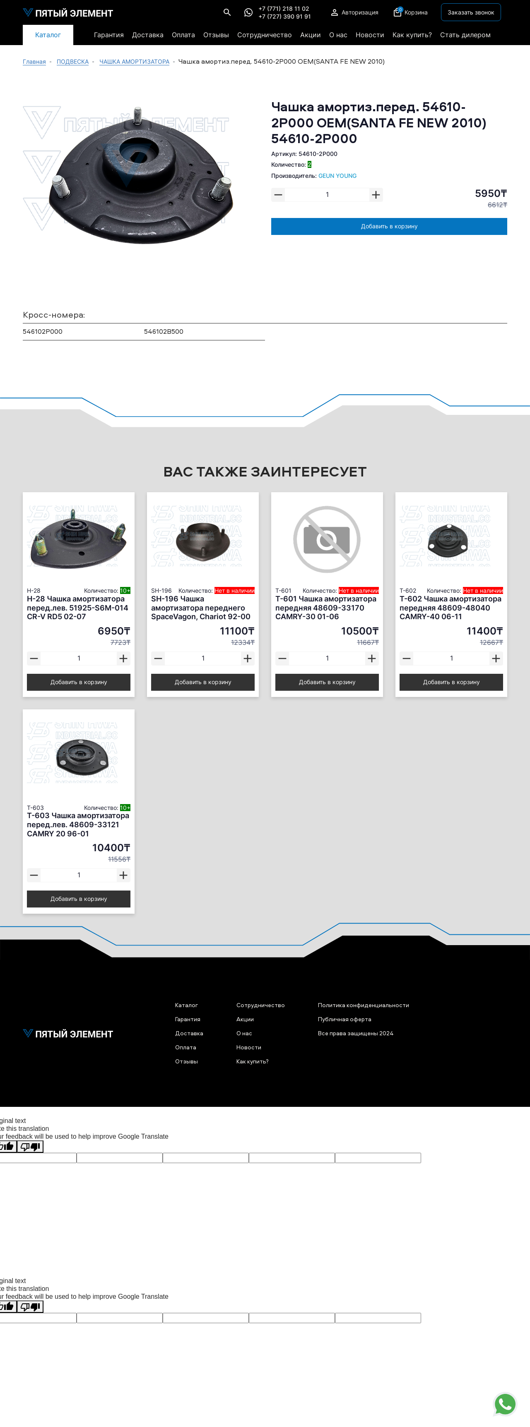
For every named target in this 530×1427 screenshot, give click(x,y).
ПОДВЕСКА (73, 61)
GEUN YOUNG (337, 175)
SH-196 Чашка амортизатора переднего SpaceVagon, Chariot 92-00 (201, 607)
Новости (370, 35)
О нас (338, 35)
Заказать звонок (471, 12)
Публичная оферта (344, 1019)
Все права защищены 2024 (356, 1033)
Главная (34, 61)
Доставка (148, 35)
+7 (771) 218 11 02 (283, 8)
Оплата (183, 35)
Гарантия (109, 35)
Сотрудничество (264, 35)
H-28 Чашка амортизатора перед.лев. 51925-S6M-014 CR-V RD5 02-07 (77, 607)
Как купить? (412, 35)
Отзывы (216, 35)
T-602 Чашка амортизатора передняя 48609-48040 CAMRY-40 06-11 (450, 607)
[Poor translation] (30, 1146)
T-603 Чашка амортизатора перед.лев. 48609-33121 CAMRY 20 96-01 (78, 824)
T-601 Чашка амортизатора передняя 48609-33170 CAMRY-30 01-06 (325, 607)
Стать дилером (465, 35)
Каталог (48, 35)
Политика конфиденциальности (363, 1005)
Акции (310, 35)
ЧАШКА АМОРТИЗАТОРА (134, 61)
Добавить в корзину (389, 226)
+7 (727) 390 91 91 (284, 16)
